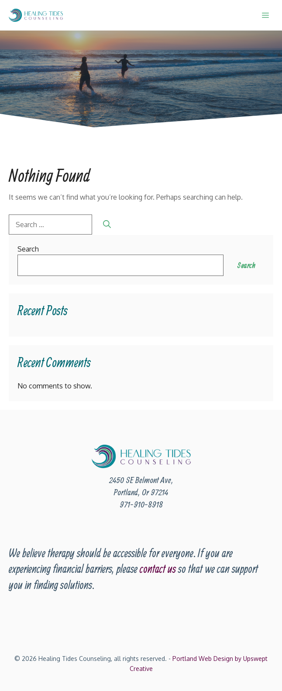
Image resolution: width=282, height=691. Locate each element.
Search (28, 249)
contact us (158, 568)
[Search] (107, 224)
